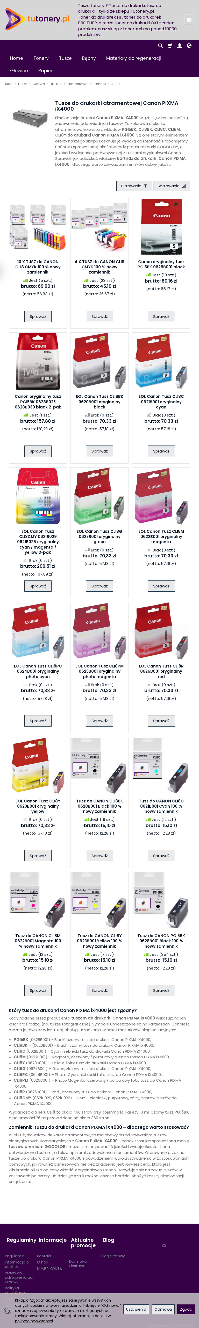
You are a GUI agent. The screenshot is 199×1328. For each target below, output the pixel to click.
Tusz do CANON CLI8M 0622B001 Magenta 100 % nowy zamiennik (38, 942)
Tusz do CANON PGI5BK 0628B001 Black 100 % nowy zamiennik (161, 942)
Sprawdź (38, 317)
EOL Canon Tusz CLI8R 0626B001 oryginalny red (161, 672)
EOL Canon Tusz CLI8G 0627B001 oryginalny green (99, 537)
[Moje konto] (179, 46)
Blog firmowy (113, 1252)
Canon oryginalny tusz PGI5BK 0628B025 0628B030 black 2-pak (38, 403)
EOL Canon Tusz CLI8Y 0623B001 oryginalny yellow (38, 807)
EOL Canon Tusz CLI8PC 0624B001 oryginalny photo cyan (38, 672)
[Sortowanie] (170, 186)
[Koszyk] (170, 46)
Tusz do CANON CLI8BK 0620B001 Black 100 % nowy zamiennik (99, 807)
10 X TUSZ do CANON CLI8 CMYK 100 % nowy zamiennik (38, 268)
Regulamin (15, 1252)
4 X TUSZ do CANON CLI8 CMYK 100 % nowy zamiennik (99, 268)
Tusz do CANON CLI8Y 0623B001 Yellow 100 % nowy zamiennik (99, 942)
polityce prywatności (34, 1321)
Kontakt (44, 1252)
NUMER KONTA (49, 1265)
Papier (45, 71)
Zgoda (186, 1309)
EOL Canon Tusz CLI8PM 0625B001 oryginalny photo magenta (99, 672)
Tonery (41, 58)
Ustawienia (136, 1309)
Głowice (19, 71)
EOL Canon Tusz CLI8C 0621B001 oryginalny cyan (161, 403)
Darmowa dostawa (78, 1260)
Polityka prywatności (16, 1287)
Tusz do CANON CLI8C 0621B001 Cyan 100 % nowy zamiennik (161, 807)
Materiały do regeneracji (133, 58)
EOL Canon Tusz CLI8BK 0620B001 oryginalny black (99, 403)
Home (16, 58)
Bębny (89, 58)
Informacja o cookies (17, 1261)
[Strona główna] (37, 19)
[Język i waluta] (189, 46)
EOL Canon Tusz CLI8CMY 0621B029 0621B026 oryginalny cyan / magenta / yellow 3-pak (38, 542)
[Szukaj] (160, 46)
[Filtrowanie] (131, 186)
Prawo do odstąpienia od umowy (19, 1274)
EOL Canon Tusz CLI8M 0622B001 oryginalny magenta (161, 537)
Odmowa (163, 1309)
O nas (42, 1258)
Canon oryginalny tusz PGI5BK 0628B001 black (161, 265)
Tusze (65, 58)
